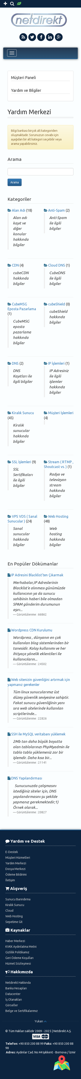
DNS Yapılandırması (26, 778)
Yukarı (39, 1021)
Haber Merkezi (15, 941)
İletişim (10, 880)
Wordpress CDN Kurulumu (31, 630)
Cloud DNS (56, 265)
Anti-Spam (56, 210)
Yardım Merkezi (15, 863)
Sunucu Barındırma (17, 899)
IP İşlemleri (56, 363)
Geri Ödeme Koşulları (19, 958)
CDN (15, 265)
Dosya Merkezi (15, 869)
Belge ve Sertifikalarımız (21, 1011)
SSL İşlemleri (21, 462)
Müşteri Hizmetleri (17, 857)
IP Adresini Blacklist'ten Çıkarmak (37, 575)
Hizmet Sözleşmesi (18, 963)
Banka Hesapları (16, 988)
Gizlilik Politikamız (17, 952)
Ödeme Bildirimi (16, 874)
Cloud (9, 910)
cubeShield (56, 304)
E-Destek (11, 852)
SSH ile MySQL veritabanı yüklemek (38, 734)
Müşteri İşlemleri (60, 413)
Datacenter (13, 994)
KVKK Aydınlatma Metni (21, 946)
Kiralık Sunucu (23, 413)
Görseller (11, 1005)
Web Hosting (58, 516)
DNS (15, 363)
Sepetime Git (13, 922)
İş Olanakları (13, 999)
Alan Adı (18, 210)
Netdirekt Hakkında (18, 982)
